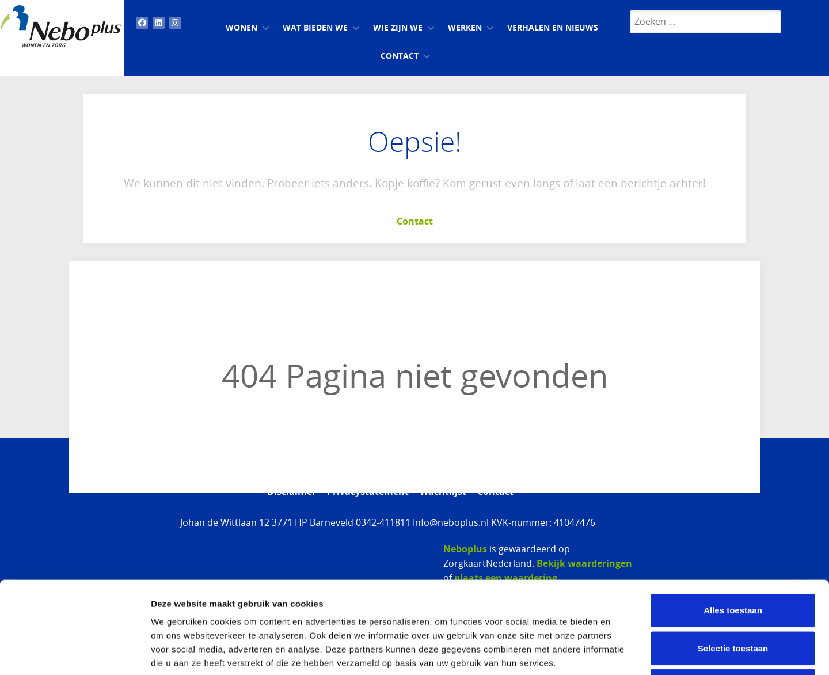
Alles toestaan (732, 524)
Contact (415, 221)
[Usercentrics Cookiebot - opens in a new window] (74, 652)
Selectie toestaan (733, 562)
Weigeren (732, 599)
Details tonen (622, 652)
